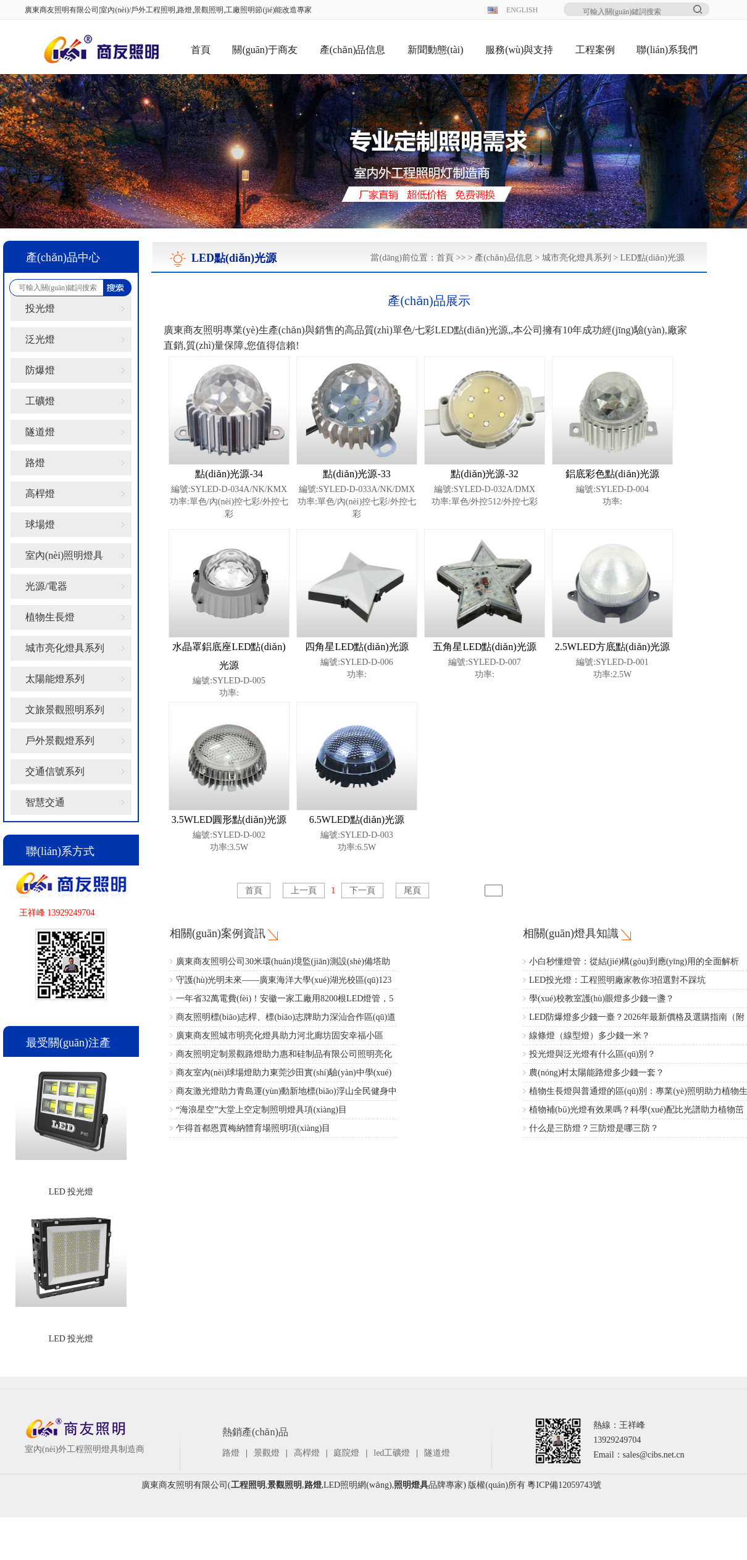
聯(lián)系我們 (667, 49)
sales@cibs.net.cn (654, 1454)
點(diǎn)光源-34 (228, 474)
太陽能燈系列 (55, 679)
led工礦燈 (392, 1453)
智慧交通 (45, 802)
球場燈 (40, 524)
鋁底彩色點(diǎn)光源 (612, 474)
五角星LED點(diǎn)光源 (484, 646)
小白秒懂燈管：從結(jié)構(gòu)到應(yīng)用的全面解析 (634, 961)
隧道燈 (40, 432)
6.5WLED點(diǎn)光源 (356, 819)
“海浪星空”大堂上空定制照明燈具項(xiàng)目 (261, 1109)
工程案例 (595, 49)
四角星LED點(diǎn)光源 (356, 646)
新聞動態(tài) (435, 49)
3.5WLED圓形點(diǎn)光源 (229, 819)
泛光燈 (40, 339)
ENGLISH (521, 10)
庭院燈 (346, 1453)
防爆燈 (40, 370)
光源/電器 (46, 586)
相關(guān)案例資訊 (217, 933)
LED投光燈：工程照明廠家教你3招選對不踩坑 (617, 980)
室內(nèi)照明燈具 (64, 555)
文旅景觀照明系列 (64, 709)
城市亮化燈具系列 (64, 648)
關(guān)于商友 (265, 49)
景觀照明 (284, 1485)
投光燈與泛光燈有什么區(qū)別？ (592, 1054)
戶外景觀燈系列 (59, 740)
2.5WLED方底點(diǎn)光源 (612, 646)
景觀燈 (267, 1453)
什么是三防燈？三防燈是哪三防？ (594, 1128)
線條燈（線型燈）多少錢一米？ (589, 1035)
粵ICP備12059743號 (564, 1485)
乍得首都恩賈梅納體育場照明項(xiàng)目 (253, 1128)
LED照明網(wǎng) (357, 1485)
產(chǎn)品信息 (353, 49)
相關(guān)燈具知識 (571, 933)
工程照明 (248, 1485)
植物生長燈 (50, 617)
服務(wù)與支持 (519, 49)
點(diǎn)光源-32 (484, 474)
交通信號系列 (55, 771)
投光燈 (40, 308)
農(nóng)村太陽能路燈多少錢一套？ (596, 1072)
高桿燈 (40, 493)
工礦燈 (40, 401)
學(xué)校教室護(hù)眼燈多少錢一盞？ (601, 998)
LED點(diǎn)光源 (652, 257)
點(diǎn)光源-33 (356, 474)
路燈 (35, 462)
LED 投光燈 (71, 1191)
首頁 (201, 49)
